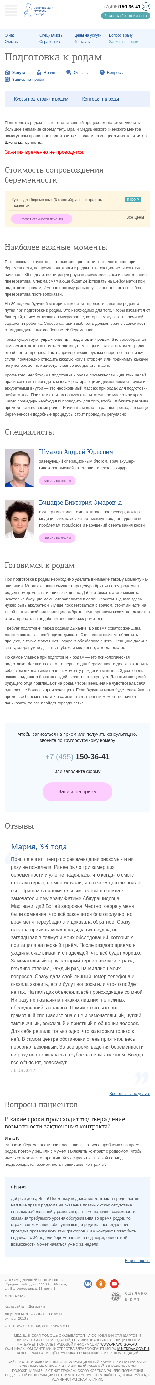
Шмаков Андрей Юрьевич (76, 451)
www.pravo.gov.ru (118, 1344)
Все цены (135, 217)
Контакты (82, 41)
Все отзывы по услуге (129, 1093)
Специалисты (51, 35)
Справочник (49, 41)
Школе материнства (23, 142)
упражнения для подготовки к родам (75, 339)
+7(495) (122, 6)
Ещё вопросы (137, 1260)
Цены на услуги (87, 35)
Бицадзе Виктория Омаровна (80, 502)
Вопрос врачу (121, 35)
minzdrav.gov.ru (133, 1349)
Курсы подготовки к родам (41, 98)
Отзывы (11, 41)
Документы (38, 1306)
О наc (10, 35)
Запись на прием (77, 791)
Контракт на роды (100, 98)
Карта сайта (14, 1306)
